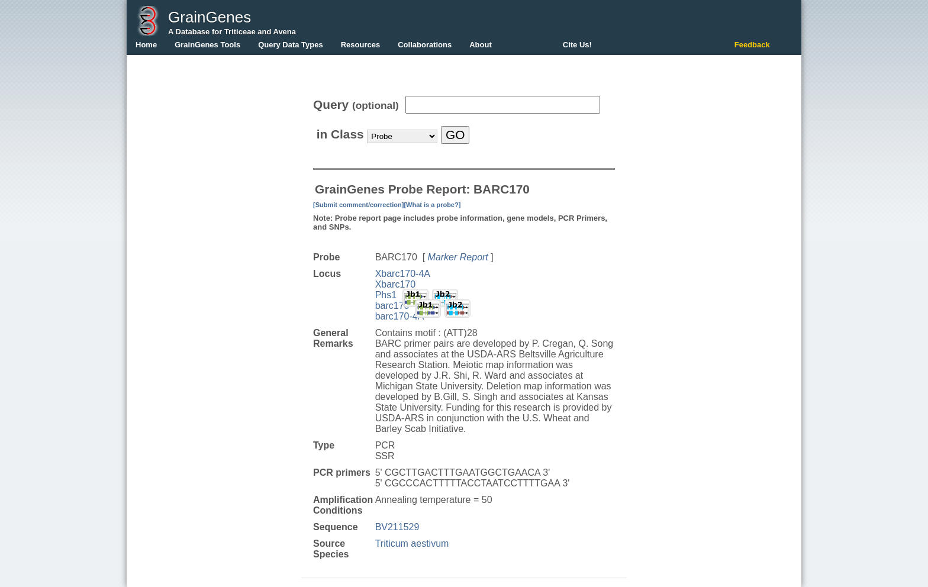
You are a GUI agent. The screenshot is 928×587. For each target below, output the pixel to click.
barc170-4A (399, 316)
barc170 (392, 306)
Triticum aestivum (412, 543)
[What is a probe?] (432, 204)
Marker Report (458, 257)
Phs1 (386, 295)
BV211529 (397, 527)
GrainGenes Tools (207, 44)
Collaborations (425, 44)
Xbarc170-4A (402, 274)
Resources (360, 44)
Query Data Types (290, 44)
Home (146, 44)
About (480, 44)
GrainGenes (209, 17)
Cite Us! (577, 44)
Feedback (752, 44)
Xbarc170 (395, 284)
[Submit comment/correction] (358, 204)
